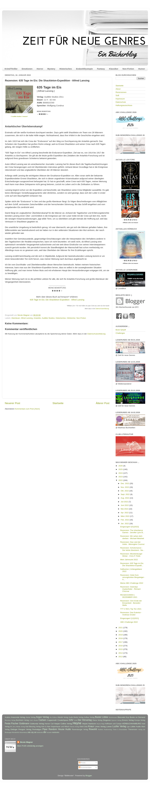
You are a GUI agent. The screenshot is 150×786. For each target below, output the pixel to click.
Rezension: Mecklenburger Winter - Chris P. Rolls (131, 555)
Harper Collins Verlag (63, 724)
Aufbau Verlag (89, 717)
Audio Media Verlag (76, 717)
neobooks (55, 732)
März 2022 (125, 516)
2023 (120, 477)
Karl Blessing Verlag (33, 727)
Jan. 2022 (125, 523)
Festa (7, 723)
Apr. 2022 (125, 513)
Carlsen (42, 720)
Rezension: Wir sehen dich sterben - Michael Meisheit (132, 537)
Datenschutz (121, 102)
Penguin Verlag (24, 729)
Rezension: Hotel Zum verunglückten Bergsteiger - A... (132, 577)
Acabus (7, 717)
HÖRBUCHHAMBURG (131, 724)
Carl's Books (33, 720)
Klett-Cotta (83, 727)
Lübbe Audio (135, 726)
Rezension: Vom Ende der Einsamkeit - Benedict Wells (131, 603)
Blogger (88, 776)
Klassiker (113, 69)
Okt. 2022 (125, 491)
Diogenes (107, 720)
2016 (120, 646)
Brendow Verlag (10, 720)
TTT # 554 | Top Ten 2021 (130, 609)
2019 (120, 635)
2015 (120, 649)
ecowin (49, 732)
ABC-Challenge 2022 (129, 622)
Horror (40, 69)
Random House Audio (60, 729)
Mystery (51, 69)
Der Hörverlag (85, 720)
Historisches (65, 69)
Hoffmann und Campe (113, 724)
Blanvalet (121, 717)
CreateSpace (62, 720)
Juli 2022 (125, 502)
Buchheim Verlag (22, 720)
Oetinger (13, 729)
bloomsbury (24, 732)
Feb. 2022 (125, 520)
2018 (120, 638)
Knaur (91, 726)
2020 (120, 631)
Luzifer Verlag (119, 726)
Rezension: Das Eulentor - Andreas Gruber (131, 613)
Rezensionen (121, 92)
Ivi (11, 727)
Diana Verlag (97, 720)
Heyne (77, 723)
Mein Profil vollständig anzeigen (30, 746)
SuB (117, 95)
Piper (45, 729)
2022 (120, 480)
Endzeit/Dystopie (84, 69)
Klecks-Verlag (74, 726)
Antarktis (37, 318)
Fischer (14, 723)
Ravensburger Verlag (80, 729)
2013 (120, 657)
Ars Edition (53, 717)
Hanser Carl (49, 724)
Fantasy (101, 69)
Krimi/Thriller (11, 69)
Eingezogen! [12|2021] (129, 618)
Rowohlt (93, 729)
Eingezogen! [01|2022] (129, 527)
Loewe (109, 726)
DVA (75, 720)
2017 (120, 642)
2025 (120, 469)
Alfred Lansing (27, 318)
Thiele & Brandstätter (120, 729)
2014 (120, 653)
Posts (82, 763)
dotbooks (40, 732)
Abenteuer (15, 318)
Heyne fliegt (100, 724)
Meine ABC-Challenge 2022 (131, 583)
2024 (120, 473)
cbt (35, 732)
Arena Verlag (31, 717)
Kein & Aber (45, 727)
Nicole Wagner (26, 742)
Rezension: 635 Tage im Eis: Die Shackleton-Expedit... (132, 564)
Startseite (57, 403)
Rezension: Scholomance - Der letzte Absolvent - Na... (132, 549)
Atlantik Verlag (62, 717)
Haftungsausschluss (124, 105)
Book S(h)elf (121, 330)
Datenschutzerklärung (102, 308)
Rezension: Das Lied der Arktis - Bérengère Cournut (132, 543)
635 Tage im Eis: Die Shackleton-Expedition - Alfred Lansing (57, 300)
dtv (44, 732)
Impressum (120, 99)
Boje (127, 717)
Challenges (120, 333)
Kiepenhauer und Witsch (60, 727)
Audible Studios (48, 318)
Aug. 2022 (125, 498)
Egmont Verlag (116, 720)
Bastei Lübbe (101, 717)
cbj (32, 732)
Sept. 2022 (125, 494)
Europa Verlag (139, 720)
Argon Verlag (42, 717)
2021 (120, 628)
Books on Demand (137, 717)
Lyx (128, 726)
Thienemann (132, 729)
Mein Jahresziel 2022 (129, 560)
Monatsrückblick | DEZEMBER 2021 (128, 596)
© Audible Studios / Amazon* (19, 116)
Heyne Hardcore (89, 724)
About (118, 89)
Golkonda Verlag (37, 724)
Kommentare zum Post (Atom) (27, 409)
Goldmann (24, 723)
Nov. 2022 (125, 487)
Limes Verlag (100, 726)
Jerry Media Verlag (18, 726)
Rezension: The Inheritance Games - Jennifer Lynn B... (132, 531)
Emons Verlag (128, 720)
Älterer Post (102, 403)
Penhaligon (37, 729)
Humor (141, 69)
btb (29, 732)
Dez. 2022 (125, 483)
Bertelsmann (113, 717)
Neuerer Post (12, 403)
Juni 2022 (125, 505)
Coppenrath (52, 720)
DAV (71, 720)
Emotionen (27, 69)
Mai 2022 (125, 509)
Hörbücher (71, 318)
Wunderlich (15, 732)
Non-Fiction (128, 69)
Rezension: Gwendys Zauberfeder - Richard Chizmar (130, 589)
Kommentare (85, 767)
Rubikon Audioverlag (105, 729)
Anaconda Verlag (18, 717)
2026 (120, 466)
